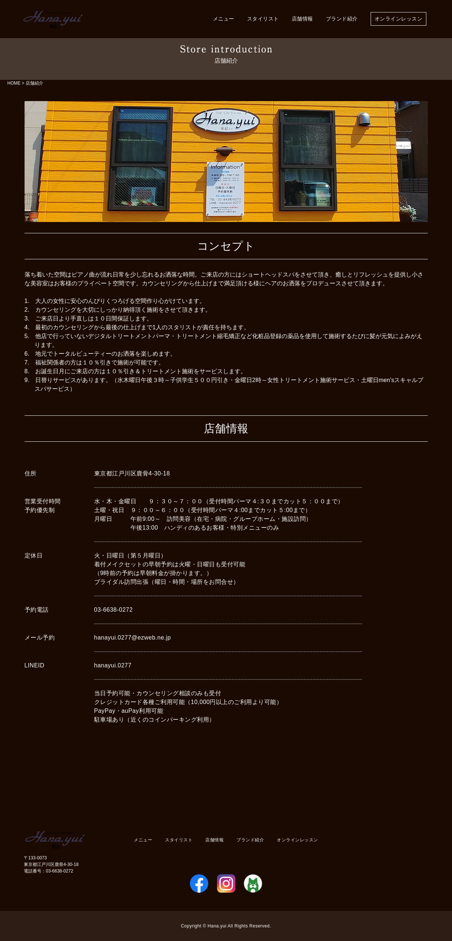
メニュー (223, 19)
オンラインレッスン (399, 19)
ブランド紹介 (342, 19)
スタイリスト (263, 19)
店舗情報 (302, 19)
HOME (14, 83)
